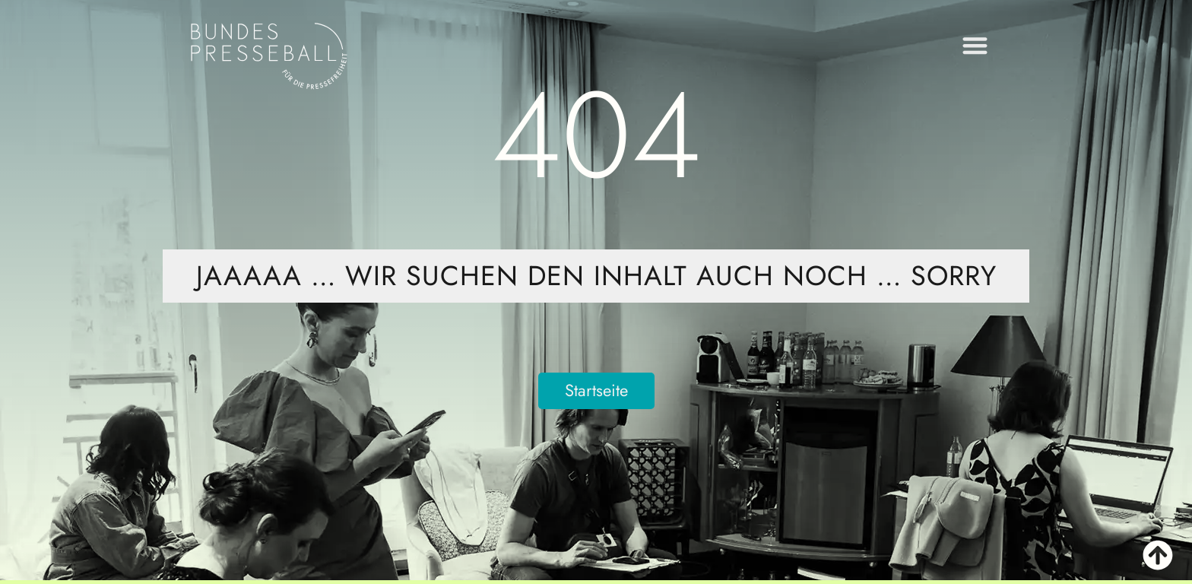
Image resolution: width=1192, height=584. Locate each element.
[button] (976, 41)
